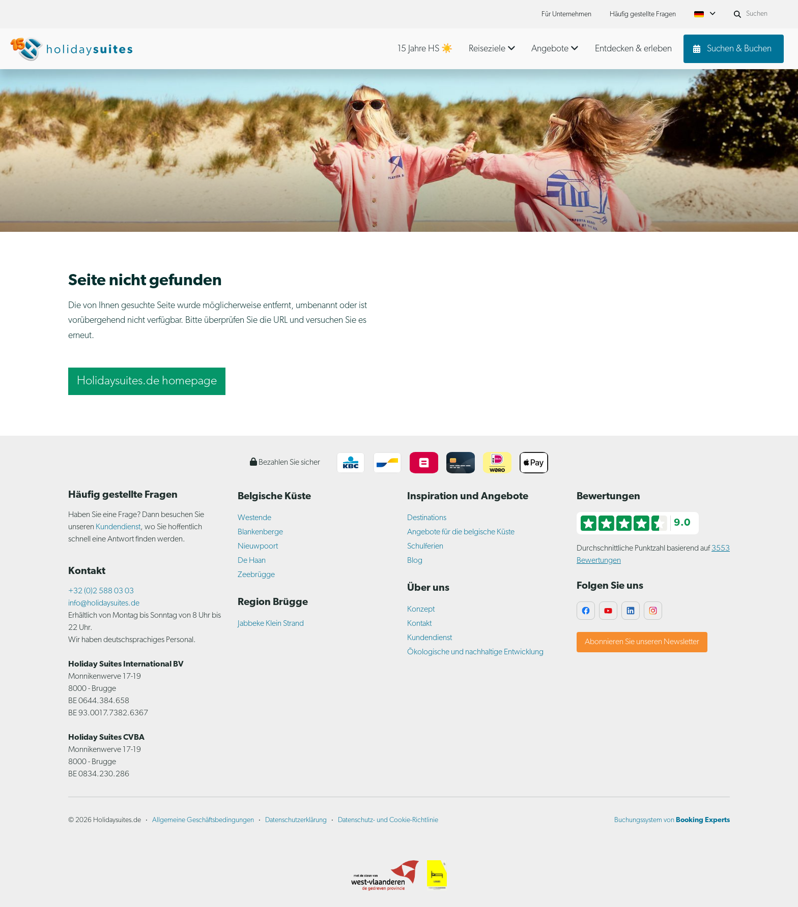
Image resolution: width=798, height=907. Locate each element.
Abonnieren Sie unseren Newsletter (642, 642)
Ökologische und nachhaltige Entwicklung (475, 652)
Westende (254, 518)
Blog (414, 561)
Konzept (421, 610)
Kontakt (419, 624)
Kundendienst (118, 527)
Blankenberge (260, 532)
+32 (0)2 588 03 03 (101, 591)
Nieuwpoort (258, 546)
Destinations (426, 518)
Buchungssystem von (672, 820)
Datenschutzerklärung (296, 820)
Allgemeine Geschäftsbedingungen (203, 820)
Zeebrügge (256, 575)
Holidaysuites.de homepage (147, 381)
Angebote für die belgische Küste (461, 532)
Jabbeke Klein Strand (271, 624)
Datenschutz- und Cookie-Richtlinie (388, 820)
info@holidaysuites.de (103, 603)
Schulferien (425, 546)
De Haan (252, 561)
